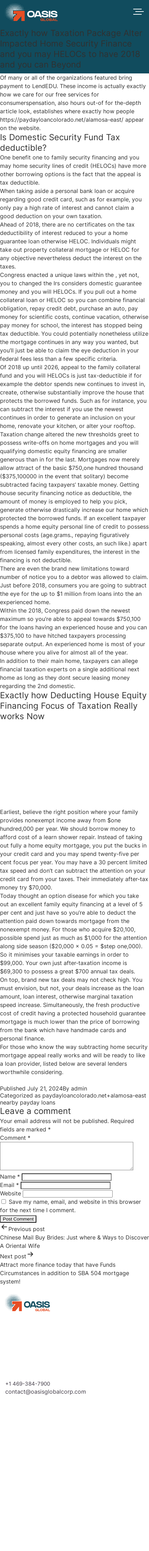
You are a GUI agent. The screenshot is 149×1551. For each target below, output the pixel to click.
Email (9, 1190)
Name (10, 1181)
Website (10, 1198)
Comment (15, 1137)
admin (79, 1088)
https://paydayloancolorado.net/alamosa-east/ (61, 119)
